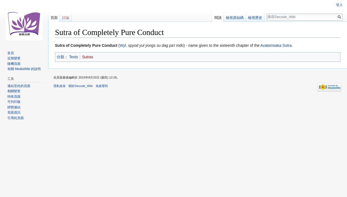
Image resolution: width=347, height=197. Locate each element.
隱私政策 (60, 86)
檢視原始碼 (235, 18)
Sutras (87, 57)
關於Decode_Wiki (81, 86)
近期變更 (14, 58)
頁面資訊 (14, 112)
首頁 (10, 53)
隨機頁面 (14, 64)
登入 (339, 5)
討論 (65, 18)
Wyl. (123, 45)
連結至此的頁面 (18, 86)
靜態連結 (14, 107)
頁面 (54, 18)
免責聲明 (102, 86)
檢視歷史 (255, 18)
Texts (73, 57)
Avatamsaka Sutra (275, 45)
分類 (60, 57)
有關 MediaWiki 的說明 (24, 69)
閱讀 (217, 18)
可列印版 (14, 102)
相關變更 (14, 91)
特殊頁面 (14, 97)
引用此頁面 (15, 118)
